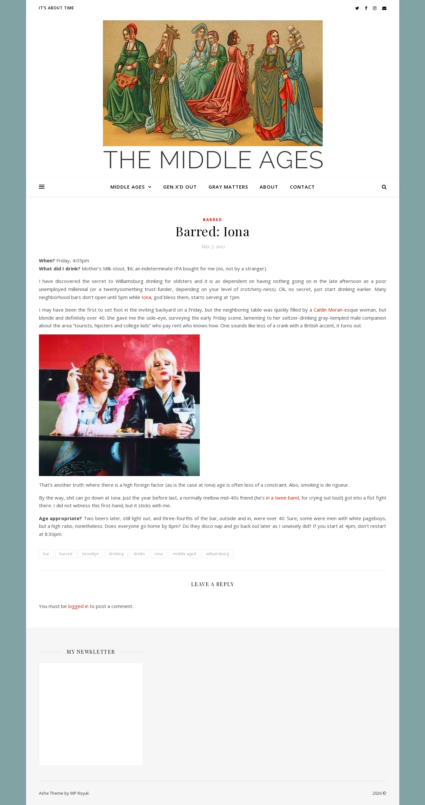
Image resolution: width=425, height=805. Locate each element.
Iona (146, 297)
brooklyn (90, 554)
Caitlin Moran (328, 309)
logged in (78, 606)
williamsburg (217, 554)
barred (66, 554)
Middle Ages (127, 186)
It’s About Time (56, 8)
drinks (139, 554)
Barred (212, 219)
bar (46, 554)
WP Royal (79, 793)
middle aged (184, 554)
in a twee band (282, 497)
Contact (302, 186)
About (269, 186)
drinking (116, 554)
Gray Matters (228, 186)
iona (159, 554)
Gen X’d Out (180, 186)
